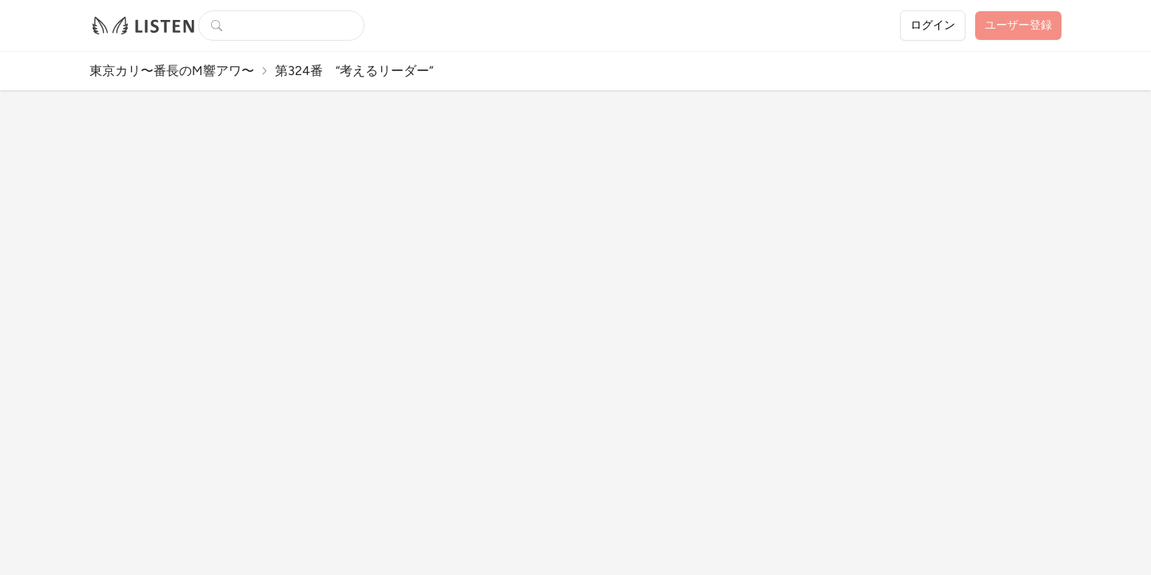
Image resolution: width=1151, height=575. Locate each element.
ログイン (932, 25)
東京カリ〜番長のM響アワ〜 (172, 70)
